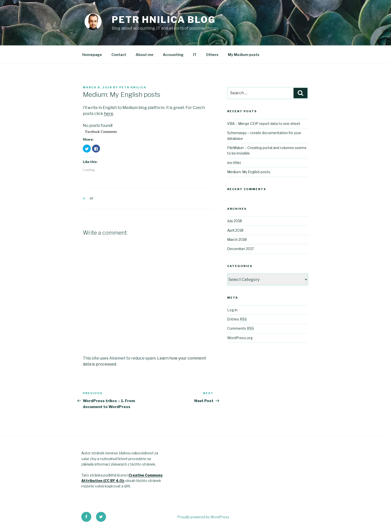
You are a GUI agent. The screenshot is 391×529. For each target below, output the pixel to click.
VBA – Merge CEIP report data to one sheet (263, 123)
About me (144, 55)
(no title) (234, 162)
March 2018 (237, 239)
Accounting (173, 55)
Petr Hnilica (132, 87)
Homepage (92, 55)
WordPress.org (240, 338)
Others (212, 55)
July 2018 (234, 221)
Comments (240, 328)
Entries (237, 319)
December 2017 (240, 249)
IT (194, 55)
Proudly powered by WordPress (203, 517)
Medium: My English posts (248, 172)
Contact (118, 55)
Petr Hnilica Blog (164, 19)
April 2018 (235, 230)
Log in (232, 310)
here (108, 113)
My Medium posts (243, 55)
